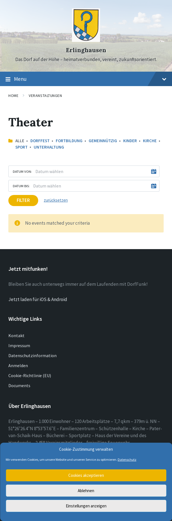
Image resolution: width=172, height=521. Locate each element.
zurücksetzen (56, 200)
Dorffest (40, 140)
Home (13, 95)
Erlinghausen (86, 50)
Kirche (150, 140)
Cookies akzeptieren (86, 475)
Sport (21, 147)
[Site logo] (86, 40)
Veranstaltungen (45, 95)
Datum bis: (21, 186)
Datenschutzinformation (32, 355)
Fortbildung (69, 140)
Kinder (130, 140)
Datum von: (22, 171)
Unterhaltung (49, 147)
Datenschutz (127, 459)
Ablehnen (86, 490)
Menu (86, 79)
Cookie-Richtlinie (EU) (29, 375)
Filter (23, 200)
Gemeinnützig (103, 140)
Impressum (19, 345)
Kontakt (16, 335)
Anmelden (18, 365)
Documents (19, 385)
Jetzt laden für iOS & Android (37, 299)
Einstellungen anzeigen (86, 506)
